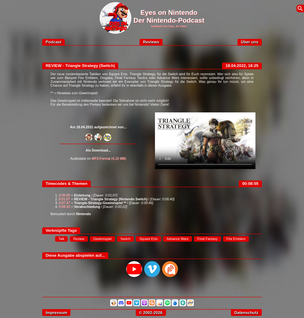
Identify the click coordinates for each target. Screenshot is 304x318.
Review (78, 239)
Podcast (53, 42)
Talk (61, 239)
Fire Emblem (236, 239)
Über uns (249, 42)
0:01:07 (64, 199)
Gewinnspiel (102, 239)
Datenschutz (246, 312)
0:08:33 (64, 207)
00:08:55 (250, 183)
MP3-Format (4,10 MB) (109, 158)
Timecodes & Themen (66, 183)
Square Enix (148, 239)
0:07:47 (64, 203)
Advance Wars (177, 239)
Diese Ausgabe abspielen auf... (75, 255)
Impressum (56, 312)
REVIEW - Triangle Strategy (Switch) (80, 65)
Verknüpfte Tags (61, 230)
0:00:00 (64, 195)
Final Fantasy (207, 239)
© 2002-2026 (151, 312)
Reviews (151, 42)
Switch (125, 239)
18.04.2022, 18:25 (241, 65)
